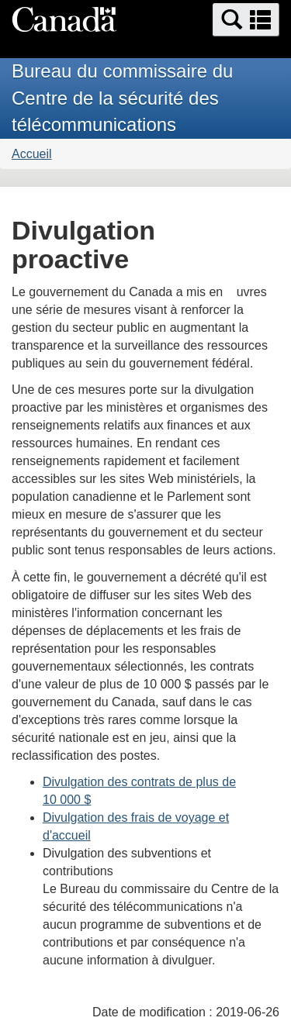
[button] (246, 19)
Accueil (32, 153)
